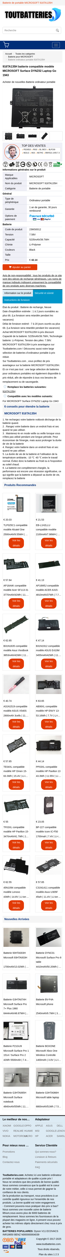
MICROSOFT (36, 176)
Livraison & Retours (45, 1157)
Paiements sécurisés (46, 1162)
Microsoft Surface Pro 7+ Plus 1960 (15, 1006)
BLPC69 (52, 150)
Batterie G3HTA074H (14, 999)
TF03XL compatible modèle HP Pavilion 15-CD (16, 830)
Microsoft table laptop (47, 1097)
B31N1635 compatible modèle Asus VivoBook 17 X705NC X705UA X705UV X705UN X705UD (15, 649)
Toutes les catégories (25, 54)
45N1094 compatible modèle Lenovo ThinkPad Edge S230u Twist (15, 890)
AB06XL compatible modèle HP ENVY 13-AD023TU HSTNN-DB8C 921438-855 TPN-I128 (47, 709)
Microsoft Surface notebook (12, 1099)
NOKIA (6, 1136)
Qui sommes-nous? (45, 1151)
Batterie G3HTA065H (14, 1092)
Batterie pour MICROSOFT (20, 57)
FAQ (37, 1167)
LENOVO (61, 1130)
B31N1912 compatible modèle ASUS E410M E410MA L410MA (48, 649)
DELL (60, 1125)
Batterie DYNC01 (45, 953)
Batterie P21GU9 (12, 1046)
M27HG (40, 153)
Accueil (8, 54)
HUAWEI (28, 1130)
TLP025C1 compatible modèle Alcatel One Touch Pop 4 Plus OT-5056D (15, 528)
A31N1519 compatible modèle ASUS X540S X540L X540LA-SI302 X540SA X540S (15, 709)
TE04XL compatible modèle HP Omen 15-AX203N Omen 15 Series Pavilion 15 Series (15, 769)
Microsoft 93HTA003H (15, 957)
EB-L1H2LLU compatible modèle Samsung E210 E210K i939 (48, 528)
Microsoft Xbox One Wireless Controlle (46, 1052)
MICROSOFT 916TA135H (43, 183)
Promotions (9, 1151)
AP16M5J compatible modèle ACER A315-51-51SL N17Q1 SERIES (47, 588)
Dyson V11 (40, 1231)
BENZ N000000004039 (26, 1234)
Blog (5, 1157)
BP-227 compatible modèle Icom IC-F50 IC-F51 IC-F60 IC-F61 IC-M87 (48, 830)
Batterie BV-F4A (44, 999)
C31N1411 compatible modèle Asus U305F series (48, 890)
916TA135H (9, 391)
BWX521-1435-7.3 (52, 153)
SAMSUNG (61, 1136)
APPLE (39, 1125)
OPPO (27, 1125)
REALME (18, 1130)
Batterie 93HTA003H (14, 953)
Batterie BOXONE (45, 1046)
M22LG (26, 153)
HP (36, 1136)
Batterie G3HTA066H (47, 1092)
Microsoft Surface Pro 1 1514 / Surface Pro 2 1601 (16, 1053)
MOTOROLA (18, 1136)
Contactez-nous (11, 1162)
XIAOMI (7, 1125)
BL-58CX (43, 150)
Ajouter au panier (20, 267)
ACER (49, 1136)
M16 (33, 153)
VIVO (5, 1130)
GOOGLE (18, 1125)
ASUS (49, 1125)
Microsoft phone (44, 1004)
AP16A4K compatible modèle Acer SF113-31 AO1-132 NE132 (15, 588)
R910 (35, 150)
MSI (37, 1130)
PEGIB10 (27, 150)
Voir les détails (16, 543)
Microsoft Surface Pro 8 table (48, 959)
